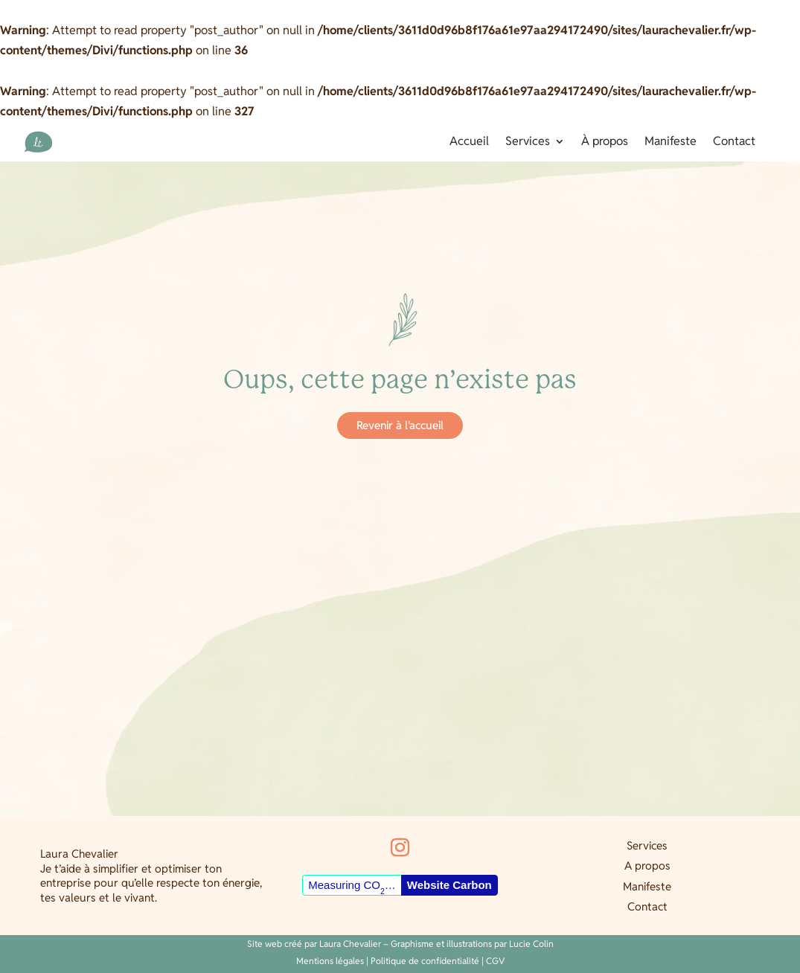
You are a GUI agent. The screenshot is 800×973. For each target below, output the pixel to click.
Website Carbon (449, 885)
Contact (734, 142)
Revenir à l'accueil (400, 425)
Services (527, 142)
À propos (604, 142)
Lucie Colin (531, 943)
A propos (647, 865)
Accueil (469, 142)
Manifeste (670, 142)
